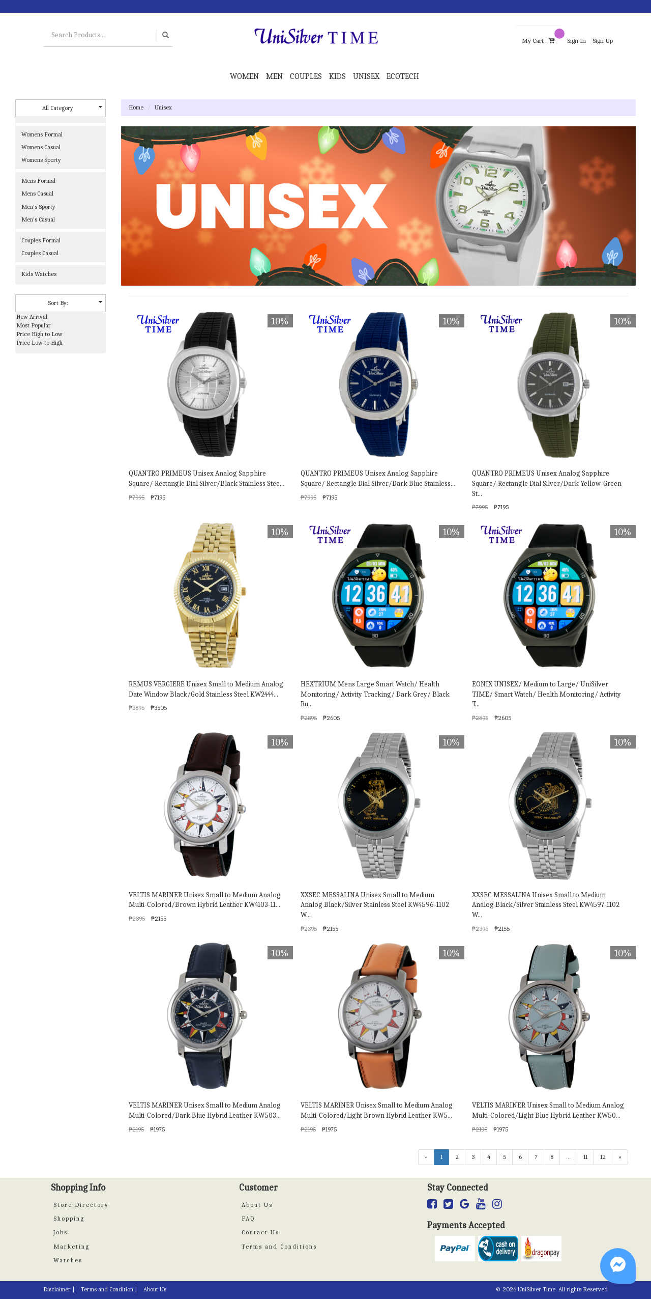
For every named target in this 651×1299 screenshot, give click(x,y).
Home (136, 107)
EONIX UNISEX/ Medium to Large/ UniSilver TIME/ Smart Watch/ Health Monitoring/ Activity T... (546, 694)
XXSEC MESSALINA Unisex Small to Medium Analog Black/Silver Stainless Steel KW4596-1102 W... (375, 905)
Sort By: (75, 303)
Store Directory (81, 1204)
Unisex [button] (366, 76)
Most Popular (33, 325)
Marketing (71, 1246)
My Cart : (541, 36)
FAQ (248, 1218)
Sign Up (603, 40)
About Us (257, 1204)
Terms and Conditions (279, 1246)
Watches (67, 1260)
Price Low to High (39, 342)
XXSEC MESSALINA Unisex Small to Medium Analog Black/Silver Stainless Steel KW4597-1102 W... (545, 905)
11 (585, 1156)
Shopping (68, 1218)
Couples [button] (306, 76)
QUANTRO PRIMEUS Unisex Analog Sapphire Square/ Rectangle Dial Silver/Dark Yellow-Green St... (547, 483)
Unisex (163, 107)
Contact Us (260, 1232)
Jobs (60, 1232)
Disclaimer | (58, 1289)
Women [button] (244, 76)
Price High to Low (39, 334)
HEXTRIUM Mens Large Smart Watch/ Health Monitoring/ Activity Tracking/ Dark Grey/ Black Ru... (375, 694)
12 (603, 1156)
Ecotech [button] (403, 76)
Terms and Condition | (109, 1289)
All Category (72, 108)
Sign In (576, 40)
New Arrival (31, 316)
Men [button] (274, 76)
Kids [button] (337, 76)
